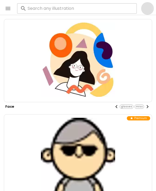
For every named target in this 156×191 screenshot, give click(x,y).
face (9, 106)
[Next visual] (147, 106)
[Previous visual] (116, 106)
